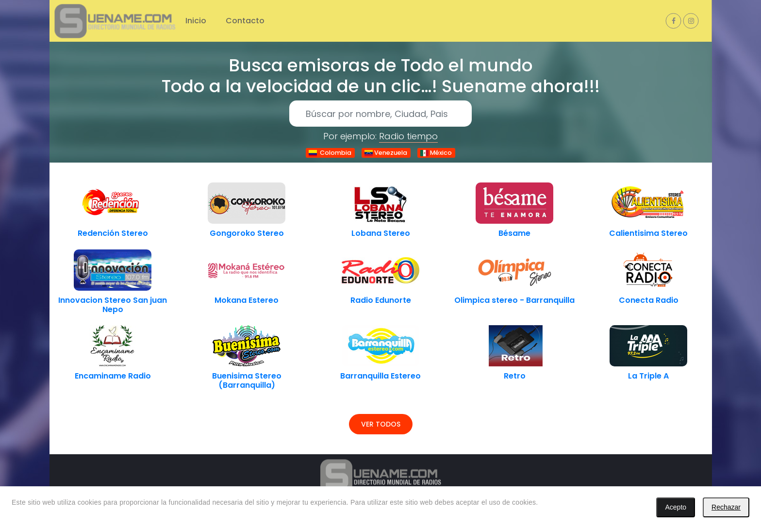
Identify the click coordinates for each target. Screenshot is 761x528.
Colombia (330, 152)
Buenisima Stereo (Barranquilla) (246, 380)
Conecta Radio (648, 300)
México (436, 152)
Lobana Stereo (380, 233)
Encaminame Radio (113, 375)
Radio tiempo (408, 136)
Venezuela (385, 152)
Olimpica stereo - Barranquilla (514, 300)
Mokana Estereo (247, 300)
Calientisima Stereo (648, 233)
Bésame (514, 233)
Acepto (675, 507)
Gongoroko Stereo (247, 233)
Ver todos (380, 424)
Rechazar (726, 507)
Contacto (245, 20)
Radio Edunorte (380, 300)
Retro (515, 375)
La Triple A (648, 375)
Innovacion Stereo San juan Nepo (112, 305)
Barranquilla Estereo (380, 375)
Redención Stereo (113, 233)
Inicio (195, 20)
